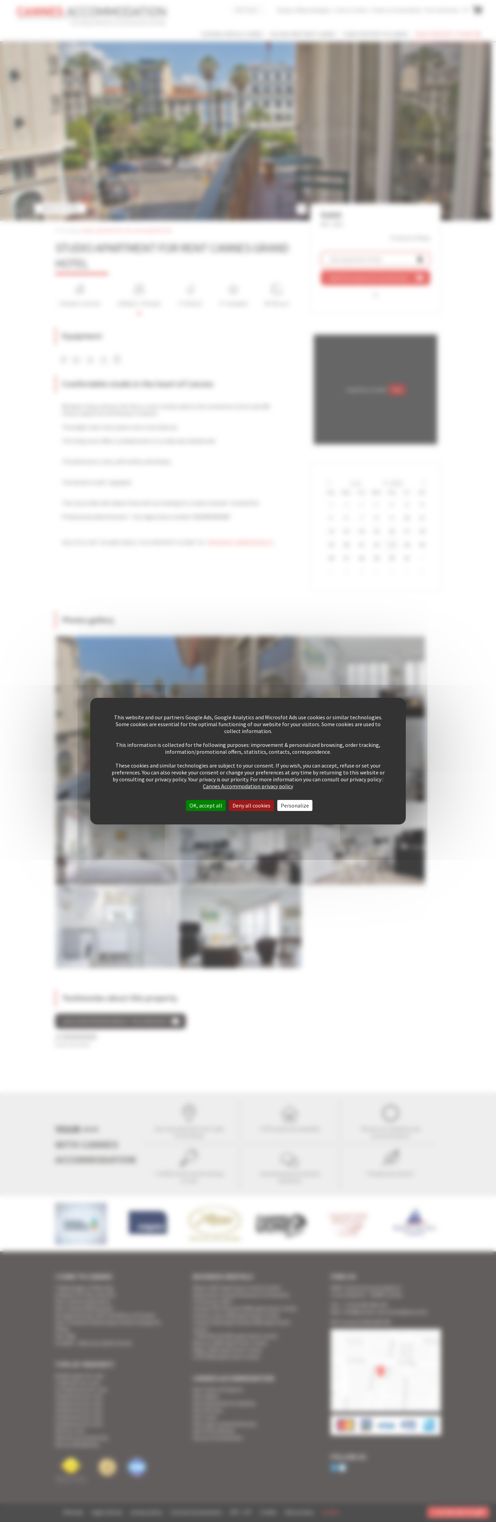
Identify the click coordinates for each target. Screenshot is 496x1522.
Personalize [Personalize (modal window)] (295, 805)
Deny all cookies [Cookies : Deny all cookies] (251, 805)
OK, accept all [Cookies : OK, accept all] (205, 805)
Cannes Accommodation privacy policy (248, 786)
